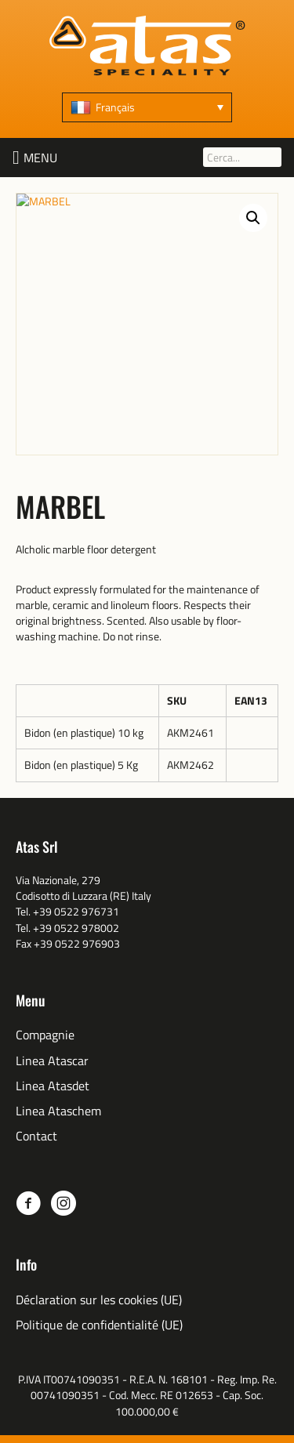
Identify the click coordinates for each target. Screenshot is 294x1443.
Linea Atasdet (52, 1086)
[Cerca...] (242, 157)
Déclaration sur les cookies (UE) (99, 1300)
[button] (40, 157)
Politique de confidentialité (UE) (99, 1325)
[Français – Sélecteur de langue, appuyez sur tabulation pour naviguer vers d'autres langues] (147, 107)
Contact (36, 1136)
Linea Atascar (52, 1061)
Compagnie (45, 1035)
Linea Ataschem (58, 1111)
